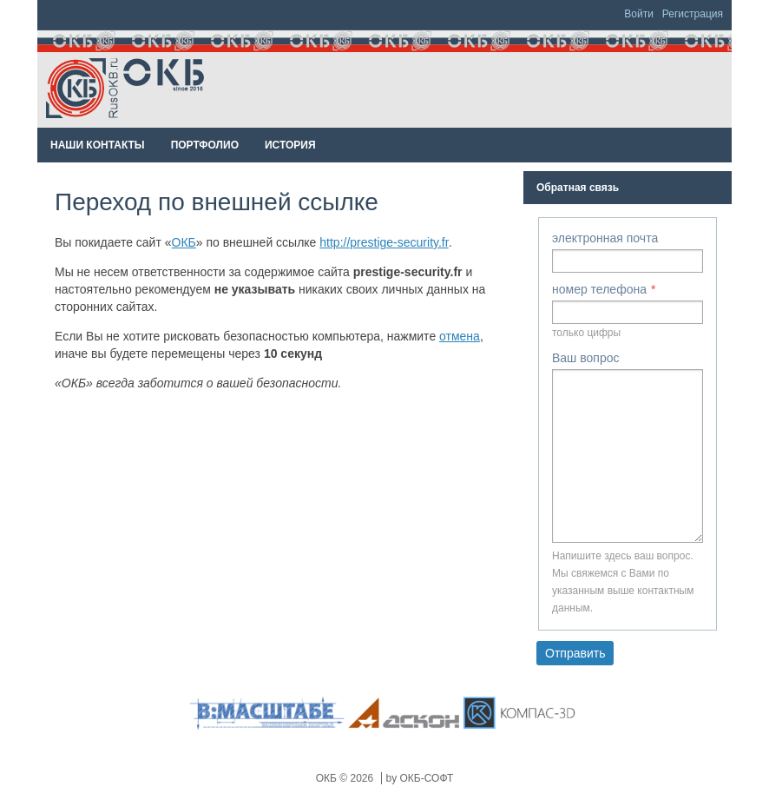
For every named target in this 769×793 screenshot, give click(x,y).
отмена (459, 336)
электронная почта (605, 238)
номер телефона (599, 289)
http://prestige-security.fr (383, 242)
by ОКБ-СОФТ (420, 778)
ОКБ (184, 242)
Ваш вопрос (585, 358)
